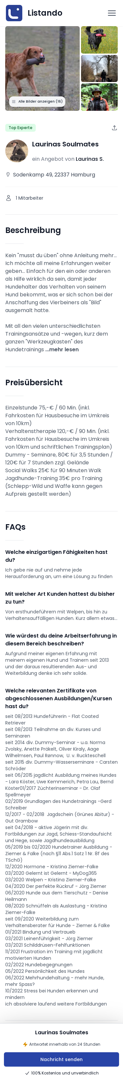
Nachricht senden (61, 1059)
